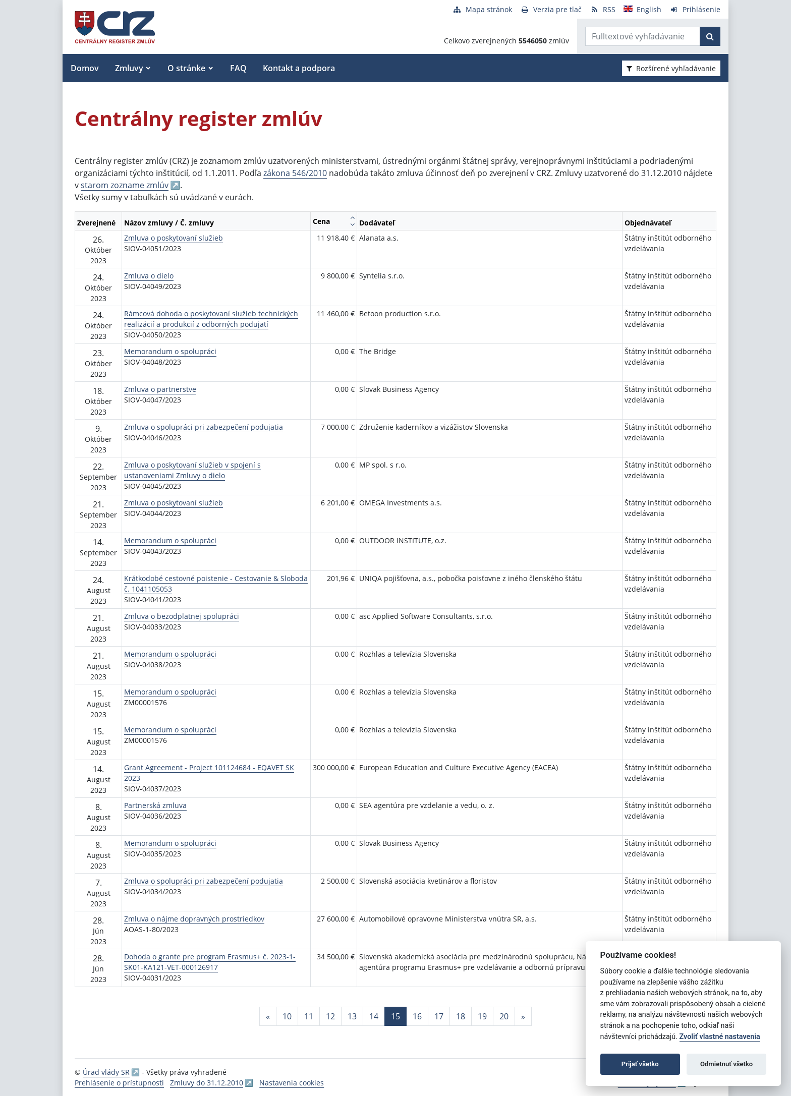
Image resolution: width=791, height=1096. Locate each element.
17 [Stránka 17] (438, 1016)
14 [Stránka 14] (373, 1016)
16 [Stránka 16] (417, 1016)
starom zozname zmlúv (124, 185)
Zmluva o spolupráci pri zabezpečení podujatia (203, 427)
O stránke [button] (186, 68)
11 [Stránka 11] (308, 1016)
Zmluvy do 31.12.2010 (206, 1082)
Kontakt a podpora (299, 68)
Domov (85, 68)
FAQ (238, 68)
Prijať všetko (640, 1064)
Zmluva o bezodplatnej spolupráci (181, 616)
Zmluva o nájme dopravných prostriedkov (194, 919)
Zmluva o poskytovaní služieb (173, 238)
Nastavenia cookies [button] (291, 1082)
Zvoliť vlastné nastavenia (720, 1036)
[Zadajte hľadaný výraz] (642, 36)
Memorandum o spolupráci (170, 351)
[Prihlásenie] (694, 9)
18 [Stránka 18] (460, 1016)
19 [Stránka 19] (482, 1016)
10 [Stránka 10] (287, 1016)
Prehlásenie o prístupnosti (119, 1082)
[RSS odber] (602, 9)
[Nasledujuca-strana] (523, 1016)
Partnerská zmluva (155, 805)
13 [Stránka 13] (352, 1016)
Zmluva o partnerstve (160, 389)
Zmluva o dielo (149, 275)
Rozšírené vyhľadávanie (671, 68)
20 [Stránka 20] (503, 1016)
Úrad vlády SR (106, 1072)
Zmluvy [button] (129, 68)
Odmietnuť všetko (726, 1064)
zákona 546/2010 (295, 173)
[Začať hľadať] (710, 36)
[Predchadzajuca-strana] (267, 1016)
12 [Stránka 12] (330, 1016)
